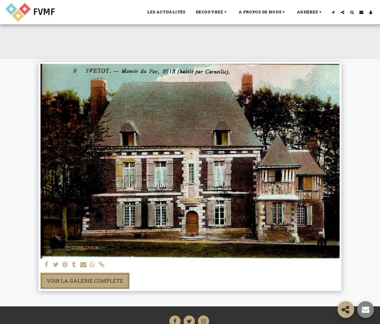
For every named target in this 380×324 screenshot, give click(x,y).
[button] (212, 12)
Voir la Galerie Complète (84, 280)
